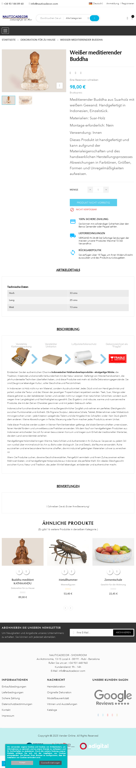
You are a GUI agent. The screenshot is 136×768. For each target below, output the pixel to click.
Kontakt (6, 709)
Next (71, 608)
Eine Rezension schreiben (84, 79)
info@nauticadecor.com (44, 3)
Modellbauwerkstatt (58, 698)
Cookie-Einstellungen (50, 763)
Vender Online (67, 735)
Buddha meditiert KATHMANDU (23, 581)
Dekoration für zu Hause (23, 588)
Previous (65, 608)
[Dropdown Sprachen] (96, 3)
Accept (22, 762)
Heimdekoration (56, 686)
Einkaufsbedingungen (14, 686)
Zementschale (113, 580)
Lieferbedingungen (12, 692)
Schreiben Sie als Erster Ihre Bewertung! (68, 506)
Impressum (8, 715)
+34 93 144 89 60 (14, 3)
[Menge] (98, 190)
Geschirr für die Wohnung (113, 584)
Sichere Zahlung (11, 698)
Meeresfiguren (68, 584)
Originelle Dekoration (59, 692)
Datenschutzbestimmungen (17, 704)
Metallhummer (68, 580)
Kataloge (52, 709)
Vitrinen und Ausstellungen (62, 704)
